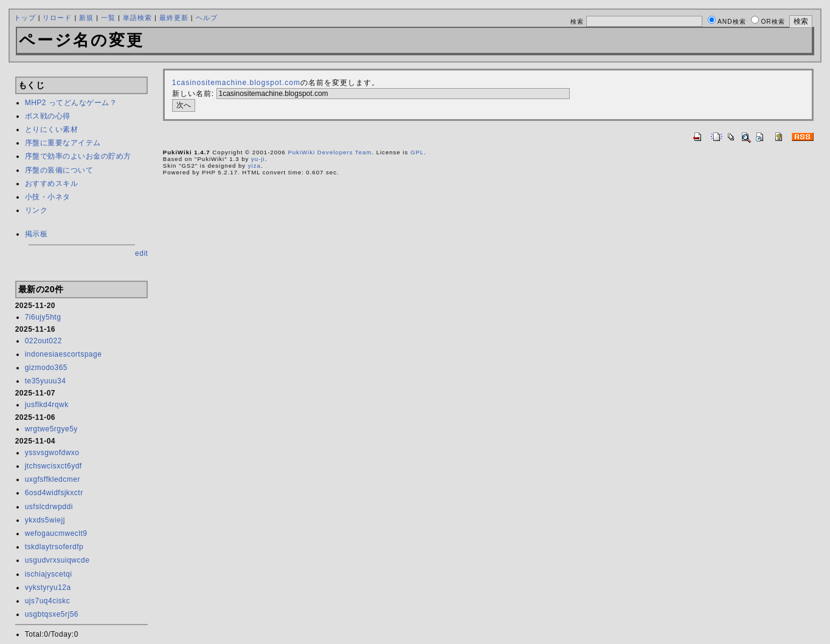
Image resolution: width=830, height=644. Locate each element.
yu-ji (258, 159)
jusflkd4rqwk (47, 404)
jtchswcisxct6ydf (53, 466)
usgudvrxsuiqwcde (57, 560)
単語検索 (137, 17)
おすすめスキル (51, 183)
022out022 (43, 341)
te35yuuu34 (45, 381)
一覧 (108, 17)
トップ (25, 17)
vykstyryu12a (48, 587)
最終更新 (173, 17)
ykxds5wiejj (45, 520)
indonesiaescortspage (63, 354)
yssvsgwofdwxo (52, 452)
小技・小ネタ (48, 197)
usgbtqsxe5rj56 (51, 614)
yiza (254, 165)
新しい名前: (193, 93)
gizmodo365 (46, 367)
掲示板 (36, 234)
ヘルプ (207, 17)
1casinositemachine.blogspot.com (236, 82)
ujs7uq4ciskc (48, 601)
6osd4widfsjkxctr (54, 492)
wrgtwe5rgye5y (51, 429)
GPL (417, 152)
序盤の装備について (59, 170)
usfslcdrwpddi (49, 506)
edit (141, 253)
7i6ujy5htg (43, 317)
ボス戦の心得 (48, 116)
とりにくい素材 (51, 129)
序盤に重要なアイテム (63, 143)
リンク (36, 210)
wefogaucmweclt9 (56, 533)
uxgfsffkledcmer (52, 479)
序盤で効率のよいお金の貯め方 (78, 156)
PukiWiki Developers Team (330, 152)
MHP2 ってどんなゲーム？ (71, 102)
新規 (86, 17)
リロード (57, 17)
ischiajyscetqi (48, 574)
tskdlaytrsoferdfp (54, 547)
